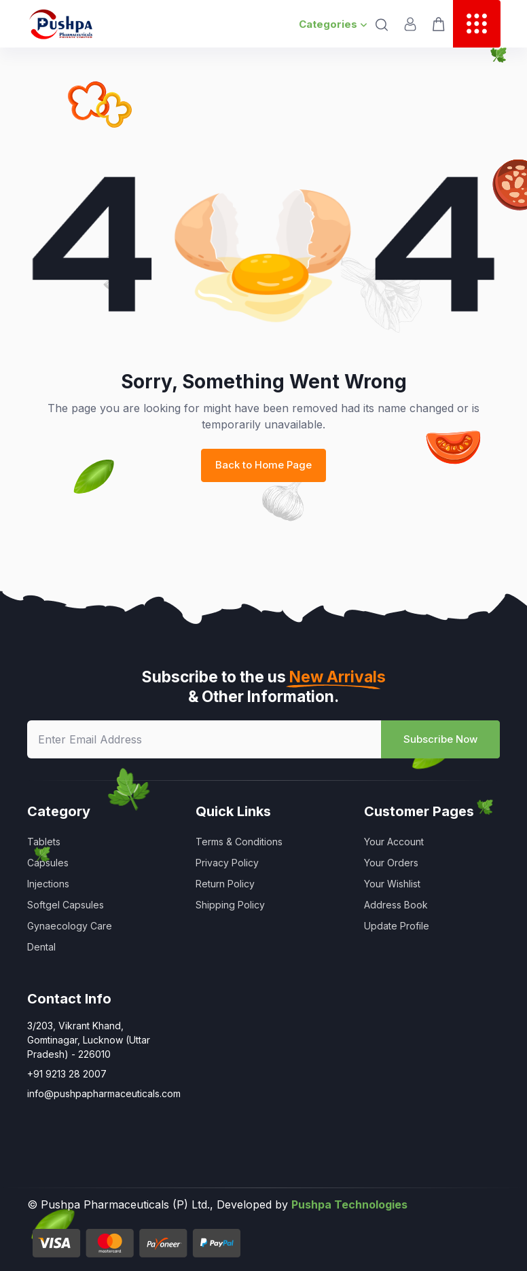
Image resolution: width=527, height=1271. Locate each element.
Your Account (394, 841)
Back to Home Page (263, 464)
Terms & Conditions (239, 841)
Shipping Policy (230, 904)
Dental (41, 947)
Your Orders (391, 862)
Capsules (48, 862)
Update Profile (396, 926)
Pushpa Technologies (349, 1204)
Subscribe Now (440, 739)
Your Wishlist (392, 883)
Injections (48, 883)
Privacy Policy (227, 862)
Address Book (396, 904)
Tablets (43, 841)
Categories (333, 24)
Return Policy (225, 883)
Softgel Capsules (65, 904)
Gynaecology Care (69, 926)
